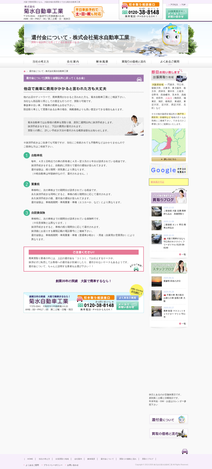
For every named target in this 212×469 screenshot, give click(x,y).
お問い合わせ (73, 465)
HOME (30, 459)
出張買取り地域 (62, 459)
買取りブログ (147, 459)
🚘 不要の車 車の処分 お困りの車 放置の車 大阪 (174, 298)
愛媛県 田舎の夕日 (173, 281)
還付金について (107, 459)
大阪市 (168, 98)
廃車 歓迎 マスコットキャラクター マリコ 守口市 (174, 314)
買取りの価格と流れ (127, 459)
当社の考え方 (44, 459)
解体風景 (91, 459)
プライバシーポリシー (53, 465)
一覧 (184, 254)
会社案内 (78, 459)
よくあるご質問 (32, 465)
